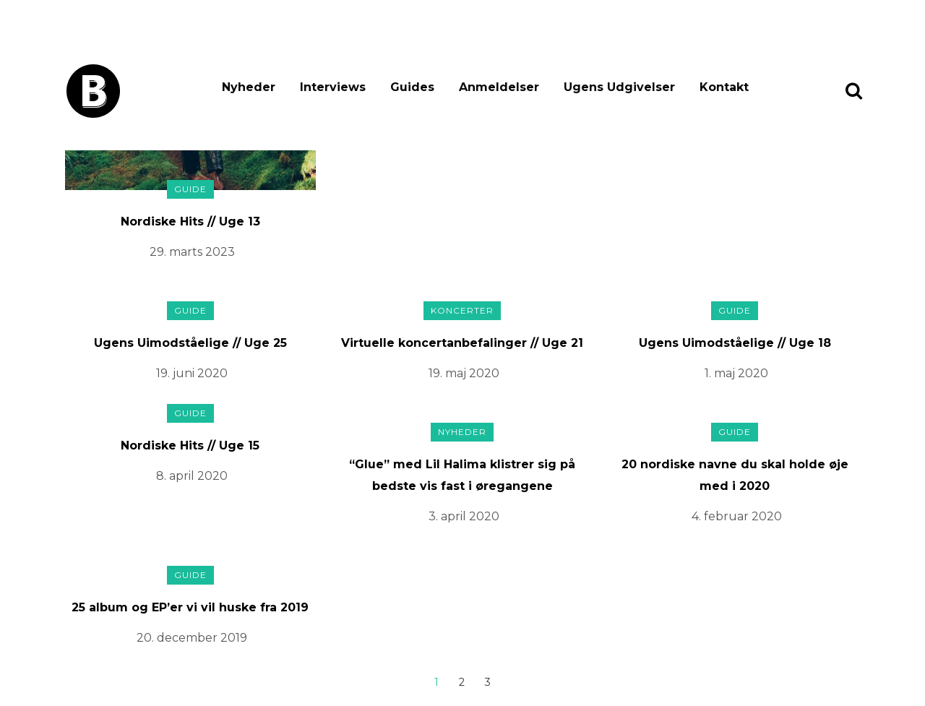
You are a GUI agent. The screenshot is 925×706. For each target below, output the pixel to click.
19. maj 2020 (464, 373)
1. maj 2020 (736, 373)
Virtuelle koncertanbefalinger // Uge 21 (462, 343)
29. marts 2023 (192, 252)
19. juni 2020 (192, 373)
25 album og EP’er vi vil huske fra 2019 (190, 607)
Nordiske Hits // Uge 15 (190, 445)
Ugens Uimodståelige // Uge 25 (190, 343)
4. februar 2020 (737, 516)
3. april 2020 (464, 516)
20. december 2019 (192, 638)
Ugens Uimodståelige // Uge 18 (735, 343)
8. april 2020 (192, 476)
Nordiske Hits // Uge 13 (190, 221)
